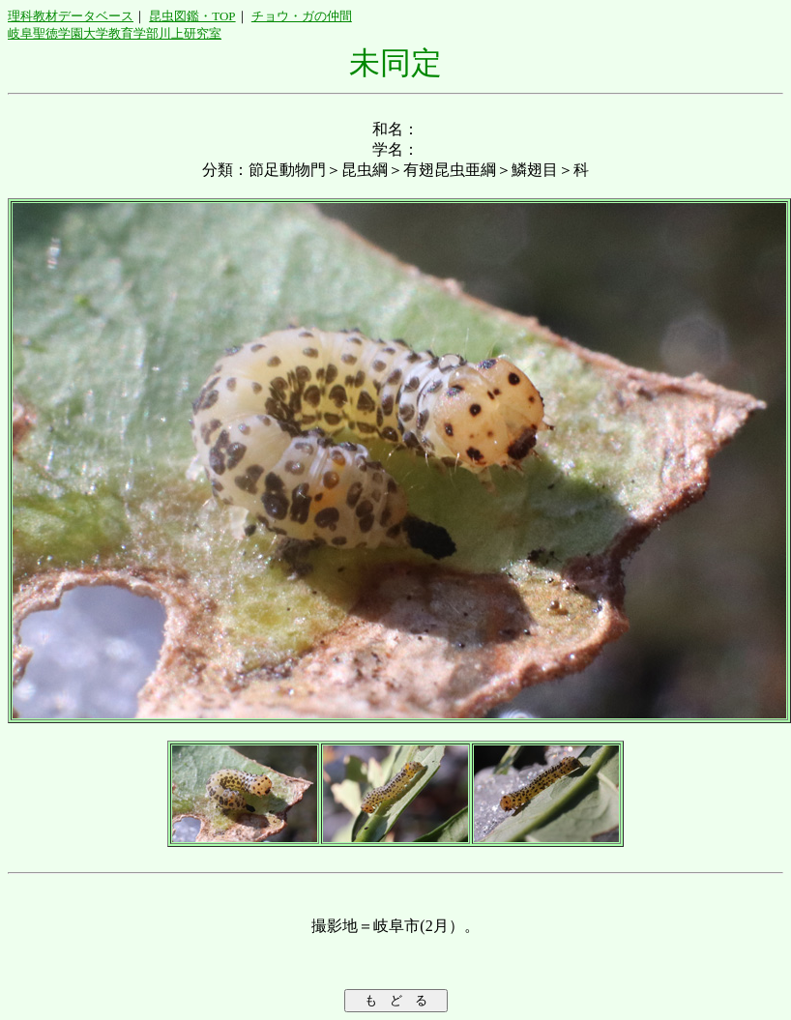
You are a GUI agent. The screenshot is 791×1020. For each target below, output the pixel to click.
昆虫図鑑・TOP (192, 16)
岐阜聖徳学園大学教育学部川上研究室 (114, 33)
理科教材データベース (70, 16)
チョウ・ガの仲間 (301, 16)
